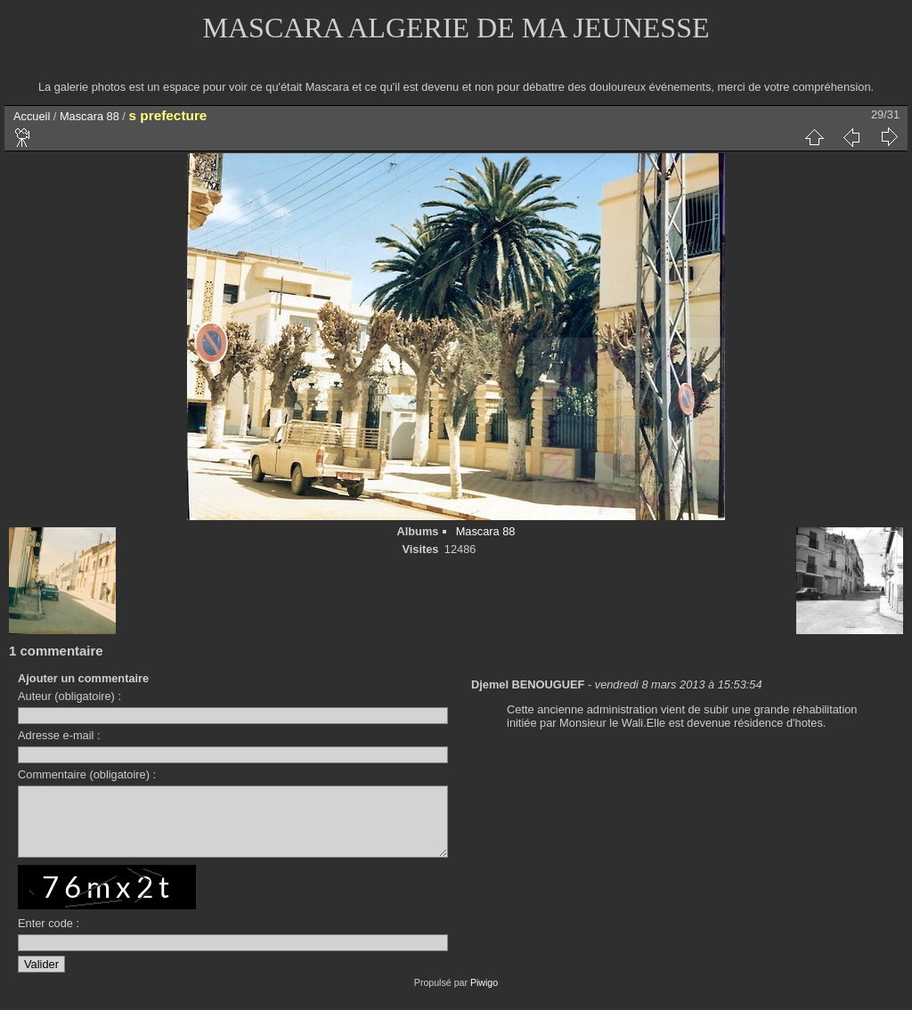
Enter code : (48, 936)
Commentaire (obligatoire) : (87, 774)
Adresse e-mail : (59, 735)
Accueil (31, 116)
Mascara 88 (89, 116)
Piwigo (484, 995)
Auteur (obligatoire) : (69, 696)
